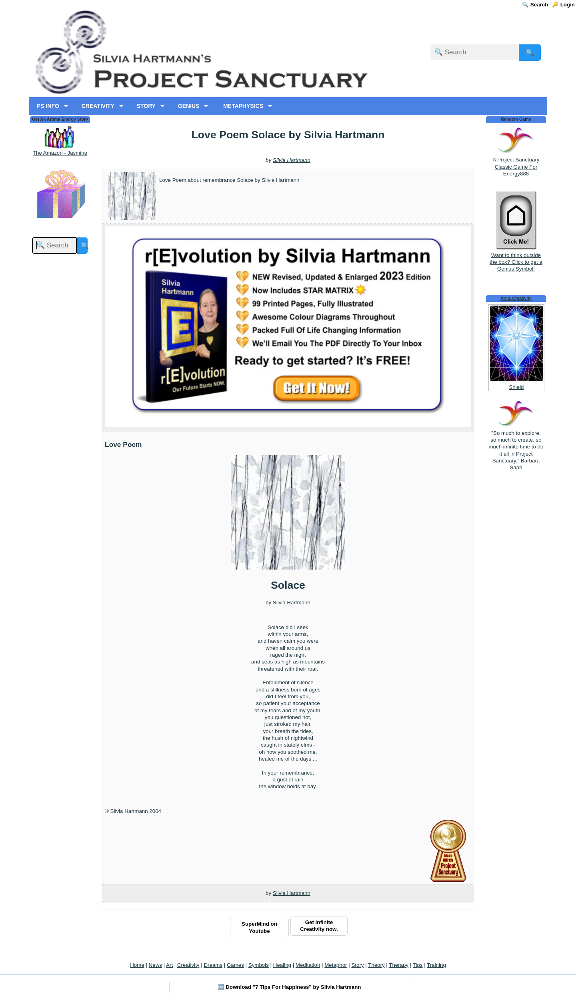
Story (357, 965)
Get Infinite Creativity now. (319, 925)
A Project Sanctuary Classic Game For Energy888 (515, 167)
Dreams (213, 965)
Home (137, 965)
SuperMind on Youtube (259, 927)
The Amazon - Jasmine (60, 153)
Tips (418, 965)
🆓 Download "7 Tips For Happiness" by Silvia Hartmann (289, 987)
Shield (516, 387)
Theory (376, 965)
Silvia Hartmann (291, 160)
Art (169, 965)
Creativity (188, 965)
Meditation (308, 965)
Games (235, 965)
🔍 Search (535, 5)
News (155, 965)
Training (436, 965)
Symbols (258, 965)
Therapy (398, 965)
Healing (282, 965)
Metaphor (335, 965)
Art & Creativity (516, 298)
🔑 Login (563, 5)
